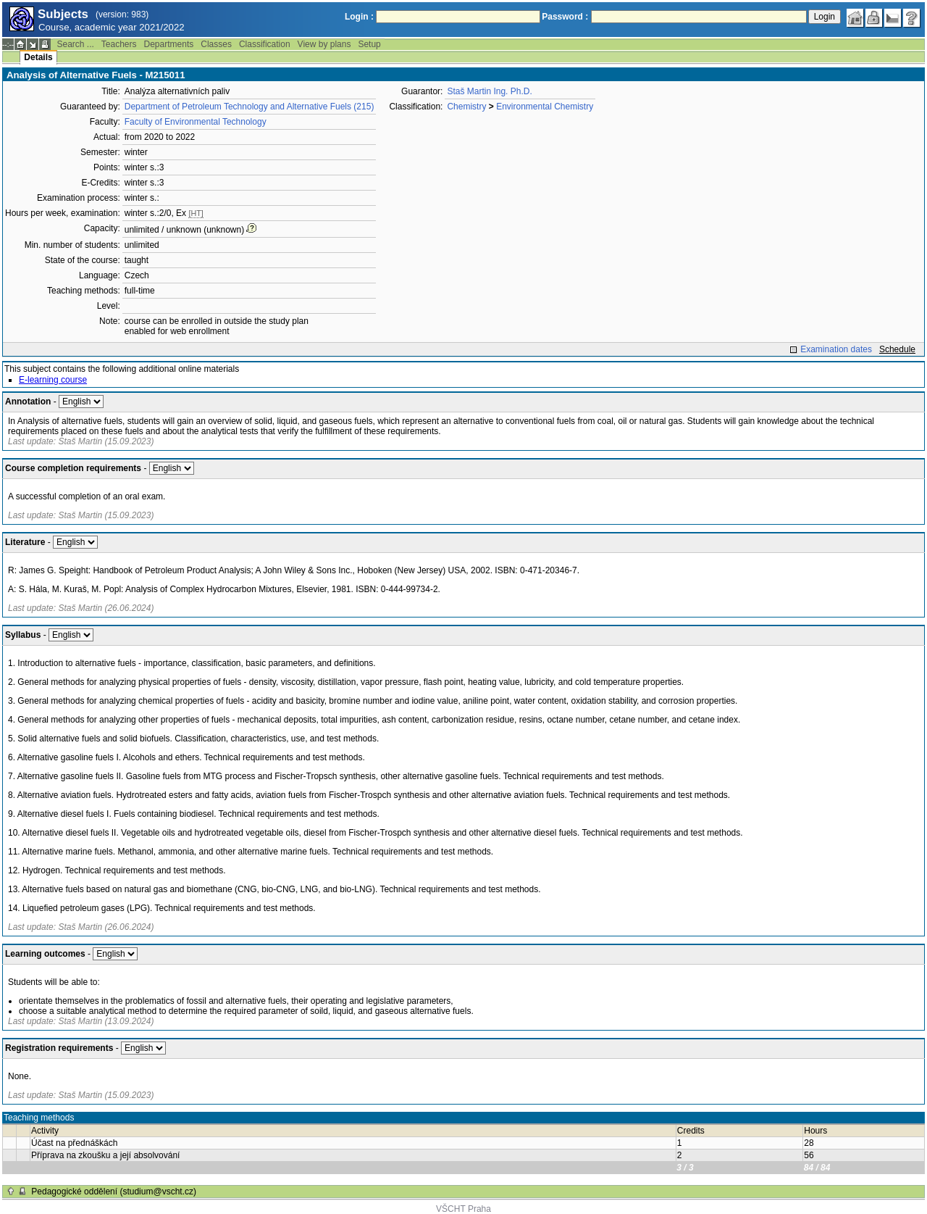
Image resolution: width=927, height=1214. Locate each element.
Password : (565, 17)
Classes (216, 44)
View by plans (324, 44)
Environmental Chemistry (544, 106)
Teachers (119, 44)
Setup (369, 44)
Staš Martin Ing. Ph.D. (489, 91)
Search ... (74, 44)
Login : (359, 17)
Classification (264, 44)
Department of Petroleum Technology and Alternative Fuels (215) (249, 106)
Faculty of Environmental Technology (196, 122)
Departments (169, 44)
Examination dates (836, 349)
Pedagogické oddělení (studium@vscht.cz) (113, 1191)
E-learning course (53, 380)
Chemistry (466, 106)
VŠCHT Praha (463, 1209)
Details (38, 57)
